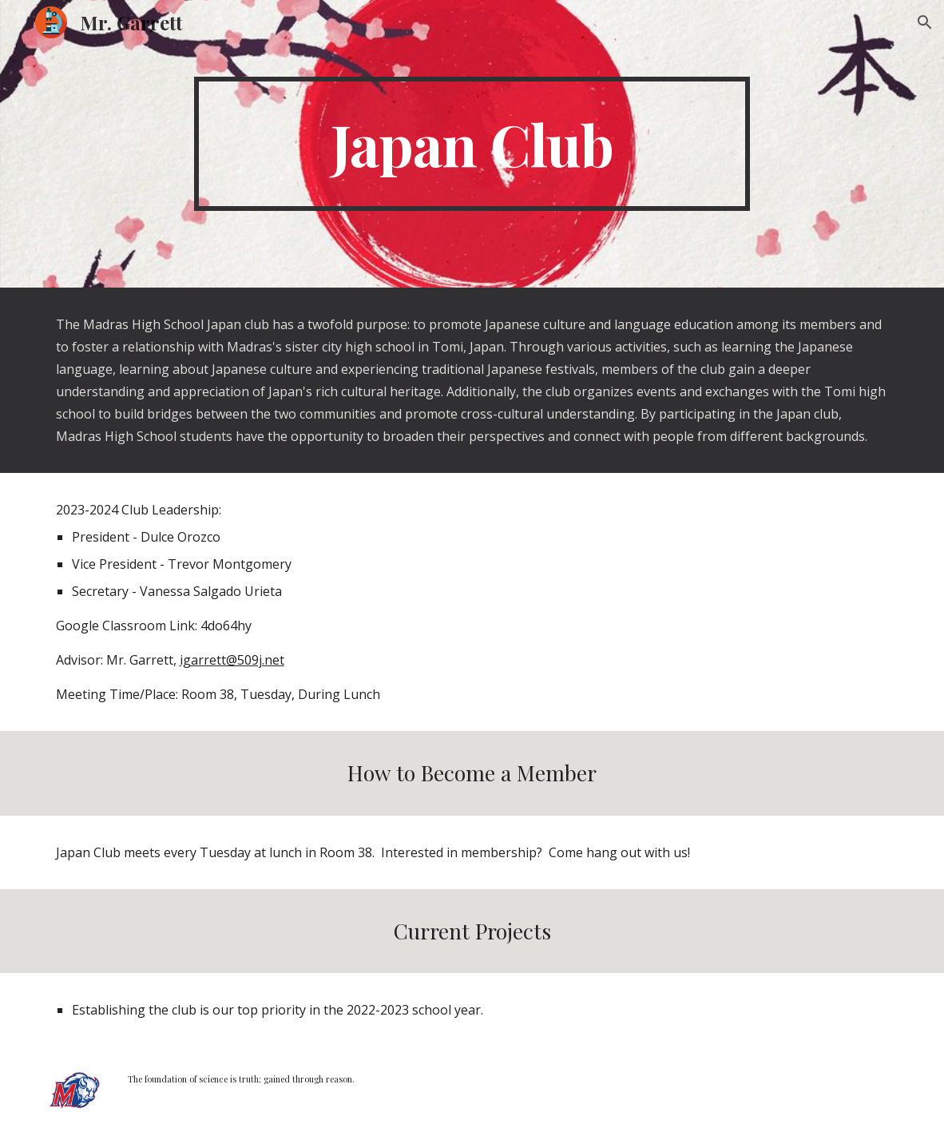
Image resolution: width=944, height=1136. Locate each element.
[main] (472, 144)
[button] (925, 22)
